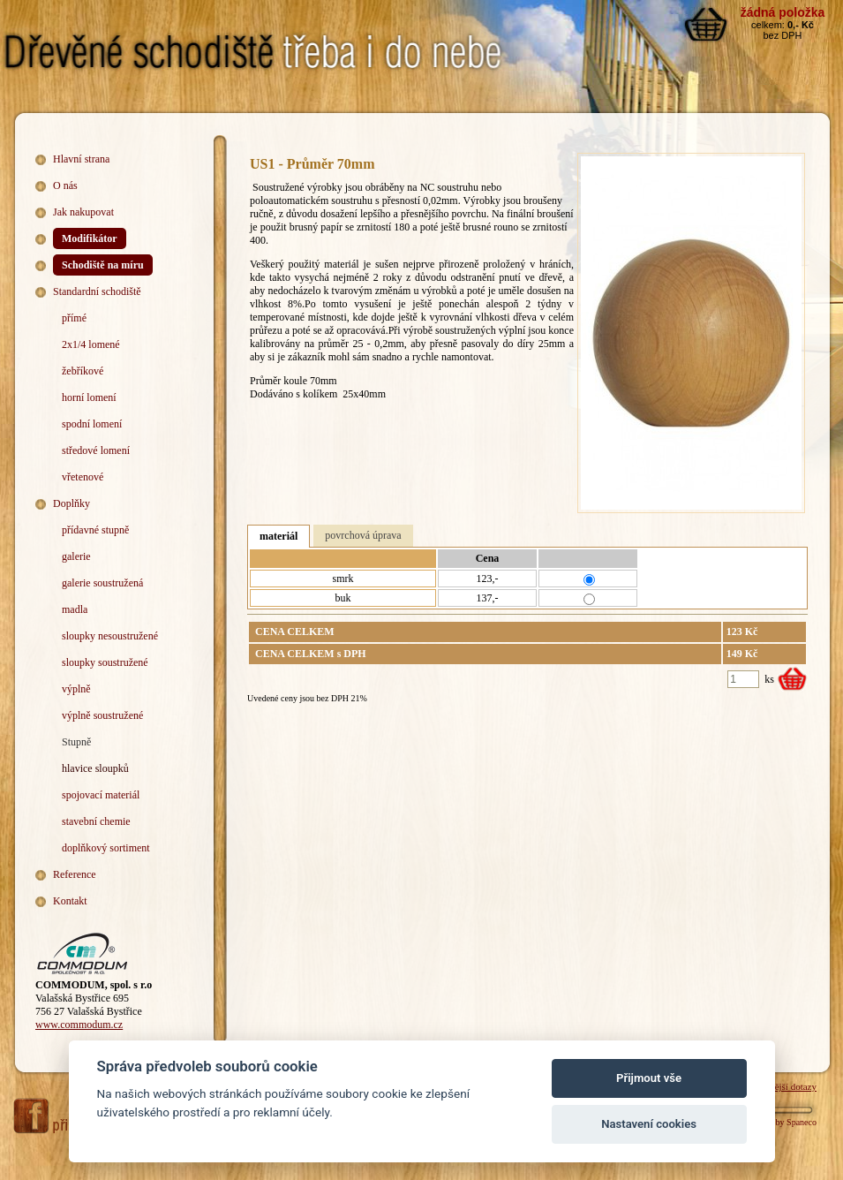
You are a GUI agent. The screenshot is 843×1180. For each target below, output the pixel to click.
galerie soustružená (102, 583)
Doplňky (71, 503)
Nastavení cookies (648, 1124)
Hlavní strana (81, 159)
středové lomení (96, 450)
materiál (278, 536)
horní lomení (89, 397)
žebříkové (82, 371)
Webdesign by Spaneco (775, 1122)
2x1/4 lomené (91, 344)
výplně (76, 689)
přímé (74, 318)
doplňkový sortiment (106, 848)
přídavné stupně (95, 530)
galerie (76, 556)
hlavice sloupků (95, 768)
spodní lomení (92, 424)
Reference (74, 874)
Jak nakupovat (83, 212)
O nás (65, 185)
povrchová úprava (363, 535)
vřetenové (82, 477)
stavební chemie (96, 821)
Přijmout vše (648, 1078)
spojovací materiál (100, 795)
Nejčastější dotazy (781, 1086)
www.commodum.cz (79, 1024)
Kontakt (70, 901)
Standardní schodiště (97, 291)
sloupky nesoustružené (110, 636)
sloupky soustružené (105, 662)
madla (74, 609)
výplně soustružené (102, 715)
